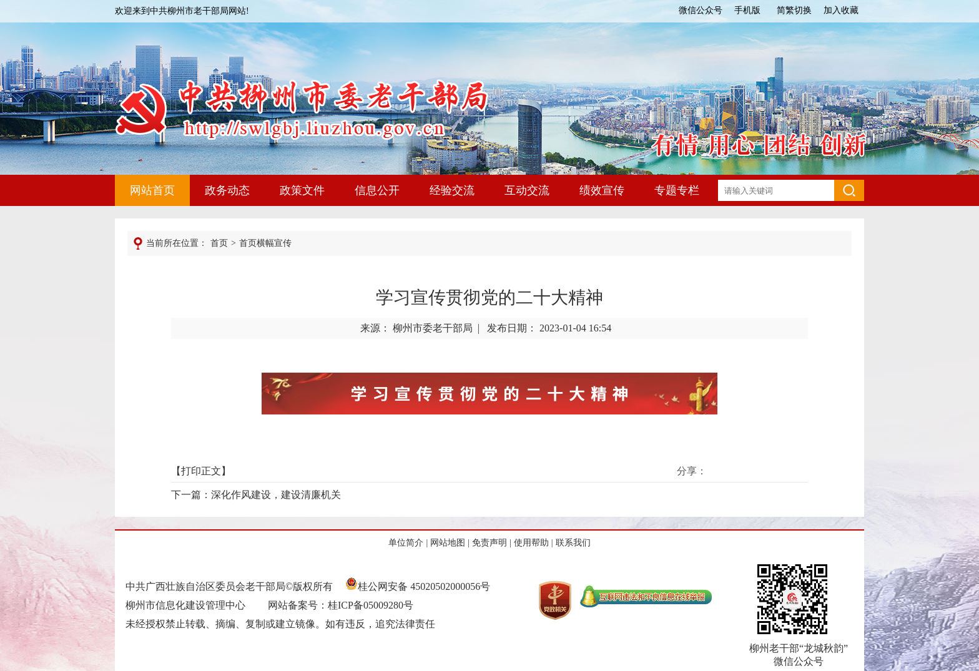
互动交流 (526, 190)
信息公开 (377, 190)
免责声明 (489, 542)
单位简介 (405, 542)
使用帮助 (531, 542)
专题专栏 (676, 190)
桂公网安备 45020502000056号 (417, 586)
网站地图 (447, 542)
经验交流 (452, 190)
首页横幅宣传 (265, 243)
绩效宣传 (601, 190)
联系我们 (573, 542)
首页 (219, 243)
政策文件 (302, 190)
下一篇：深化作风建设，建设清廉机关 (256, 494)
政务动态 (227, 190)
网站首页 (152, 190)
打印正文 (201, 471)
